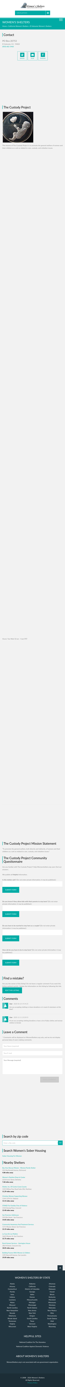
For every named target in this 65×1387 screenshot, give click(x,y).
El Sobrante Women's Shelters (41, 26)
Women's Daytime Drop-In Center (13, 1177)
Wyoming (52, 1326)
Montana (52, 1305)
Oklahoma (12, 1316)
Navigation (22, 13)
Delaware (52, 1289)
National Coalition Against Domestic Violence (32, 1346)
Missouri (12, 1305)
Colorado (52, 1286)
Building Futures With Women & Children (16, 1253)
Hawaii (52, 1292)
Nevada (12, 1313)
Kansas (32, 1297)
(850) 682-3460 (8, 46)
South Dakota (52, 1318)
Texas (32, 1321)
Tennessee (12, 1321)
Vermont (32, 1324)
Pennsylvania (52, 1316)
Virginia (12, 1324)
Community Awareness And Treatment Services (18, 1224)
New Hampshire (12, 1310)
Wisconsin (12, 1326)
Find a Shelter (61, 19)
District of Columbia (32, 1289)
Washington (52, 1324)
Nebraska (52, 1308)
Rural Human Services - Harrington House (16, 1243)
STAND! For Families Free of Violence (14, 1206)
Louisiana (12, 1300)
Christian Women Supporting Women (14, 1196)
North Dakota (32, 1308)
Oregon (32, 1316)
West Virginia (32, 1326)
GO (60, 1143)
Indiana (12, 1297)
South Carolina (32, 1318)
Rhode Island (12, 1318)
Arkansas (52, 1284)
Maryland (52, 1300)
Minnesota (52, 1302)
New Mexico (52, 1310)
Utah (52, 1321)
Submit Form (10, 890)
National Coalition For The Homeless (32, 1342)
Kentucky (52, 1297)
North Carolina (12, 1308)
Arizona (12, 1286)
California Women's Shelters (18, 26)
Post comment (49, 1080)
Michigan (32, 1302)
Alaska (12, 1284)
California (32, 1286)
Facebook (42, 56)
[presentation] (20, 1081)
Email (32, 56)
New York (32, 1313)
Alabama (32, 1284)
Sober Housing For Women (12, 1156)
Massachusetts (32, 1300)
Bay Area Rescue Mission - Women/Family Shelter (19, 1168)
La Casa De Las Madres (10, 1234)
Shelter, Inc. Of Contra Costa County (14, 1187)
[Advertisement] (32, 81)
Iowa (12, 1294)
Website (22, 56)
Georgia (32, 1292)
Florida (12, 1292)
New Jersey (32, 1310)
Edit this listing (12, 990)
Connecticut (12, 1289)
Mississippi (32, 1305)
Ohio (52, 1313)
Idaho (32, 1294)
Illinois (52, 1294)
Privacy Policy (32, 1383)
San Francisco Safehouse (10, 1215)
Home (4, 26)
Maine (12, 1302)
